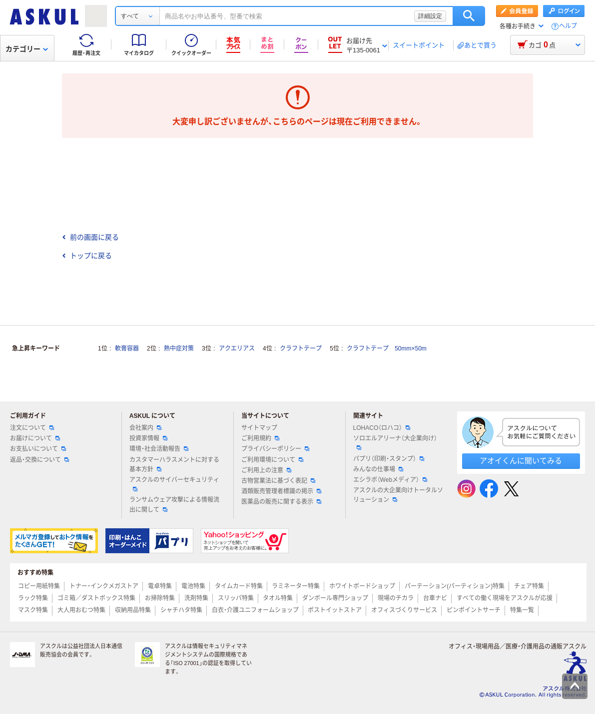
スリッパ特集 (236, 598)
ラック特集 (33, 598)
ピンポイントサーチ (474, 610)
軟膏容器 (127, 348)
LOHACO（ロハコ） (382, 427)
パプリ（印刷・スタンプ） (388, 458)
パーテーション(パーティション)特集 (455, 586)
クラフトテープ (301, 348)
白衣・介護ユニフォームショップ (255, 610)
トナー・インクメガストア (103, 586)
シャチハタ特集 (181, 610)
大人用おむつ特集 (81, 610)
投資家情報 (148, 438)
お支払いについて (38, 448)
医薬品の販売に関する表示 (281, 501)
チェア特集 (529, 586)
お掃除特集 (160, 598)
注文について (32, 427)
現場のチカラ (396, 598)
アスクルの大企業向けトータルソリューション (398, 495)
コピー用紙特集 (39, 586)
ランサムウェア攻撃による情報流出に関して (174, 504)
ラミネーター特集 (296, 586)
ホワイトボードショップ (362, 586)
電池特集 (193, 586)
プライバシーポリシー (275, 448)
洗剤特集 (196, 598)
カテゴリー (26, 49)
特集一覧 (522, 610)
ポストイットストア (335, 610)
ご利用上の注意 (266, 470)
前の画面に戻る (90, 237)
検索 (469, 16)
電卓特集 (160, 586)
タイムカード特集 (239, 586)
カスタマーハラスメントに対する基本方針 (174, 464)
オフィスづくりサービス (404, 610)
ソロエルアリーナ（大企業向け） (395, 442)
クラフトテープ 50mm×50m (387, 348)
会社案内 (145, 427)
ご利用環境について (272, 459)
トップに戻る (87, 256)
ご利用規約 (260, 438)
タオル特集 (278, 598)
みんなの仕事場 (378, 469)
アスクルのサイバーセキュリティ (174, 483)
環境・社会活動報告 (158, 448)
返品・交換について (39, 459)
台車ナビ (435, 598)
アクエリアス (237, 348)
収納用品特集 (133, 610)
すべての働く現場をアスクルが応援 (505, 598)
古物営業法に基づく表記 (278, 480)
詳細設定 (430, 16)
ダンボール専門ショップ (335, 598)
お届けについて (35, 438)
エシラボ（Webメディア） (390, 479)
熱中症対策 (179, 348)
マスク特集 (33, 610)
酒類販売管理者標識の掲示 (281, 491)
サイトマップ (259, 427)
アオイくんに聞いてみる (521, 460)
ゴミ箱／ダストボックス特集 (96, 598)
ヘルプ (568, 26)
